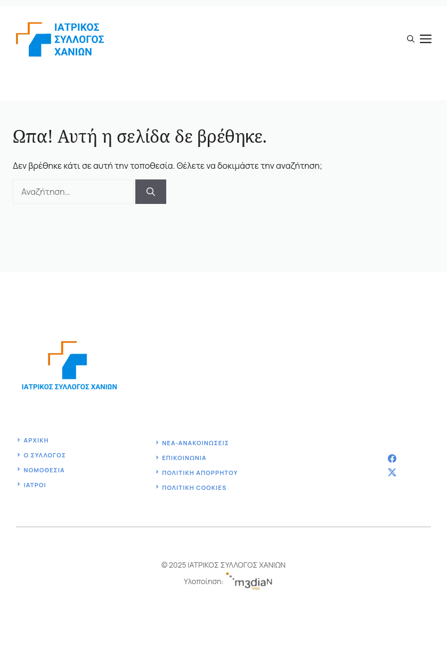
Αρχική (36, 440)
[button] (410, 39)
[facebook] (392, 458)
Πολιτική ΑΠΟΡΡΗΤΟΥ (200, 473)
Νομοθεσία (44, 470)
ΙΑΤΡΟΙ (35, 485)
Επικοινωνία (184, 458)
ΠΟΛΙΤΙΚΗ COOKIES (194, 487)
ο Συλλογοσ (45, 455)
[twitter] (392, 472)
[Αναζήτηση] (150, 191)
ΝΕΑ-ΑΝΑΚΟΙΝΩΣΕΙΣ (195, 443)
